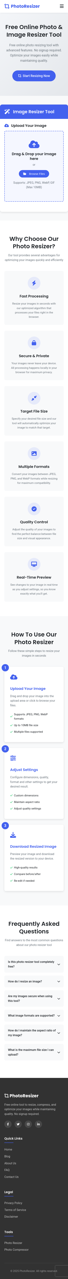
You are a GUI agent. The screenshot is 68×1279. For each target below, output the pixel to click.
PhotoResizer (22, 6)
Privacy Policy (13, 1203)
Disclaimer (11, 1216)
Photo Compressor (16, 1249)
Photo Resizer (13, 1243)
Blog (7, 1156)
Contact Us (11, 1177)
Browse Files (34, 173)
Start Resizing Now (34, 76)
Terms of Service (15, 1210)
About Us (10, 1163)
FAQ (7, 1170)
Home (8, 1149)
